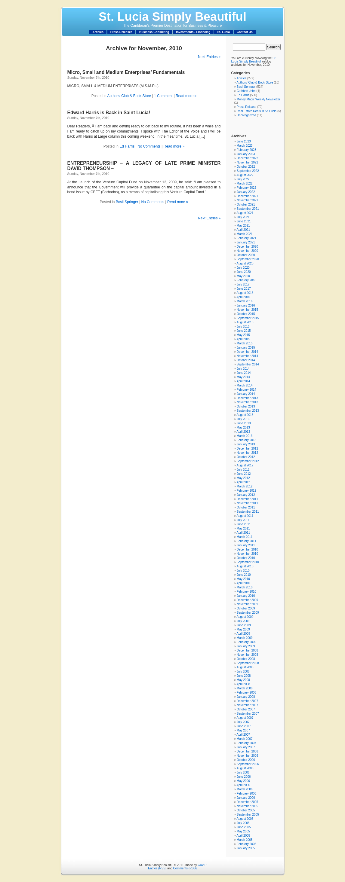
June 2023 (244, 141)
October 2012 (246, 457)
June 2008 (244, 675)
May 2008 (243, 680)
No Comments (149, 146)
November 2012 (247, 452)
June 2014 (244, 372)
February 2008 (246, 692)
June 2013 (244, 423)
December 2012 (247, 448)
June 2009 (244, 625)
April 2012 (243, 482)
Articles (97, 32)
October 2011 (246, 507)
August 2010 (244, 566)
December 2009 (247, 600)
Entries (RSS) (157, 868)
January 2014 (246, 393)
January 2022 (246, 192)
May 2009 (243, 629)
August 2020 (244, 263)
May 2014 (243, 377)
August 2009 (244, 616)
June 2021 (244, 221)
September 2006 (248, 764)
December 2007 (247, 701)
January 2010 (246, 595)
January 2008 (246, 696)
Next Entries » (209, 57)
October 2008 (246, 659)
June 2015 (244, 330)
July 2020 (243, 267)
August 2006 (244, 768)
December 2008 (247, 650)
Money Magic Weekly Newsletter (258, 99)
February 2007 (246, 743)
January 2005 (246, 848)
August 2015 (244, 322)
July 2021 (243, 217)
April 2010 (243, 583)
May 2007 (243, 730)
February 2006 (246, 793)
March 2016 (245, 301)
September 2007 (248, 713)
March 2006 (245, 789)
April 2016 (243, 297)
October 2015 (246, 314)
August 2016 (244, 293)
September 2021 (248, 208)
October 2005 (246, 810)
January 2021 (246, 242)
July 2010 (243, 570)
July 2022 (243, 179)
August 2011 (244, 515)
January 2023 (246, 154)
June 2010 (244, 574)
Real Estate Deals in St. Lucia (256, 111)
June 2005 (244, 827)
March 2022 (245, 183)
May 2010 (243, 579)
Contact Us (245, 32)
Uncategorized (246, 115)
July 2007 (243, 722)
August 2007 (244, 717)
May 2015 (243, 335)
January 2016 (246, 305)
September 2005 (248, 814)
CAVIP (202, 865)
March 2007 (245, 738)
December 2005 (247, 802)
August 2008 (244, 667)
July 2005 (243, 823)
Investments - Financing (193, 32)
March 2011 (245, 537)
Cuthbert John (246, 91)
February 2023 (246, 149)
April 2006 (243, 785)
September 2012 (248, 461)
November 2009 (247, 604)
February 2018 (246, 280)
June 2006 (244, 776)
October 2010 (246, 558)
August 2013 (244, 415)
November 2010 (247, 553)
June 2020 (244, 271)
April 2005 (243, 835)
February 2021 (246, 238)
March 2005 (245, 839)
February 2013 (246, 440)
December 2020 (247, 246)
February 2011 (246, 541)
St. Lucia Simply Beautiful (172, 16)
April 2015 (243, 339)
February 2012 (246, 490)
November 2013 (247, 402)
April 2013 (243, 431)
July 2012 (243, 469)
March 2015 (245, 343)
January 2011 (246, 545)
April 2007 (243, 734)
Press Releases (121, 32)
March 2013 (245, 436)
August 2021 (244, 213)
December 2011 (247, 499)
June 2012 (244, 473)
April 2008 (243, 684)
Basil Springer (127, 202)
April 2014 (243, 381)
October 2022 (246, 166)
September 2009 (248, 612)
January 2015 (246, 347)
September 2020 (248, 259)
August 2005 (244, 818)
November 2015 (247, 309)
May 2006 (243, 781)
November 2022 (247, 162)
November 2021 (247, 200)
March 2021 (245, 234)
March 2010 (245, 587)
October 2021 (246, 204)
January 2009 (246, 646)
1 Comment (163, 96)
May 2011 (243, 528)
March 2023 (245, 145)
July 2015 (243, 326)
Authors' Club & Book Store (129, 96)
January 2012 (246, 494)
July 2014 (243, 368)
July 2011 (243, 520)
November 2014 (247, 356)
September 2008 (248, 663)
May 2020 (243, 276)
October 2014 (246, 360)
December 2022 (247, 158)
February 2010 (246, 591)
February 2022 (246, 187)
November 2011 (247, 503)
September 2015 (248, 318)
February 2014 (246, 389)
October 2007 (246, 709)
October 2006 (246, 759)
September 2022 (248, 170)
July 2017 (243, 284)
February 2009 (246, 642)
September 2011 (248, 511)
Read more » (186, 96)
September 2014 (248, 364)
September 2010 (248, 562)
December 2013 (247, 398)
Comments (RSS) (185, 868)
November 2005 (247, 806)
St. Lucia (223, 32)
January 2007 (246, 747)
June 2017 (244, 288)
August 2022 (244, 175)
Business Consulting (154, 32)
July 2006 (243, 772)
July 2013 (243, 419)
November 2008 (247, 654)
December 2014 (247, 351)
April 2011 (243, 532)
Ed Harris (126, 146)
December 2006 (247, 751)
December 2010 (247, 549)
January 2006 (246, 797)
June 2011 (244, 524)
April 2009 (243, 633)
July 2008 (243, 671)
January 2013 (246, 444)
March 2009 (245, 637)
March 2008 (245, 688)
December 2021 (247, 196)
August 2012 (244, 465)
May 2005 (243, 831)
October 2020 (246, 255)
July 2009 (243, 621)
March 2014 (245, 385)
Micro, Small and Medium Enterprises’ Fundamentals (126, 72)
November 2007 (247, 705)
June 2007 (244, 726)
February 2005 (246, 844)
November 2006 (247, 755)
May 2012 (243, 478)
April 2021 (243, 229)
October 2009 (246, 608)
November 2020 (247, 250)
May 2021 (243, 225)
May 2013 (243, 427)
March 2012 (245, 486)
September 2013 (248, 410)
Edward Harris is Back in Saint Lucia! (108, 112)
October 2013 (246, 406)
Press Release (246, 106)
